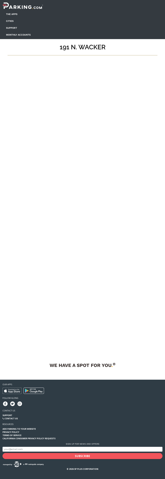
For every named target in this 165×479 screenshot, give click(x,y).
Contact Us (11, 418)
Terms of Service (12, 435)
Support (11, 28)
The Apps (11, 14)
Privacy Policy (11, 432)
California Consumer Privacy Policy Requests (29, 438)
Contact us (9, 410)
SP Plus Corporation (86, 469)
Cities (10, 21)
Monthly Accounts (18, 34)
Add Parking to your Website (19, 428)
